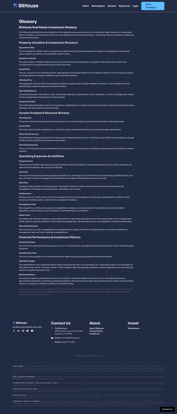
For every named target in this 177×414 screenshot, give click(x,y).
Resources (124, 6)
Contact (112, 6)
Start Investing (151, 6)
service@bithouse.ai (67, 338)
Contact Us (94, 334)
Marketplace (98, 6)
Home (86, 6)
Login (136, 6)
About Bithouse (96, 328)
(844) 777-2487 (65, 342)
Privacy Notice (96, 331)
